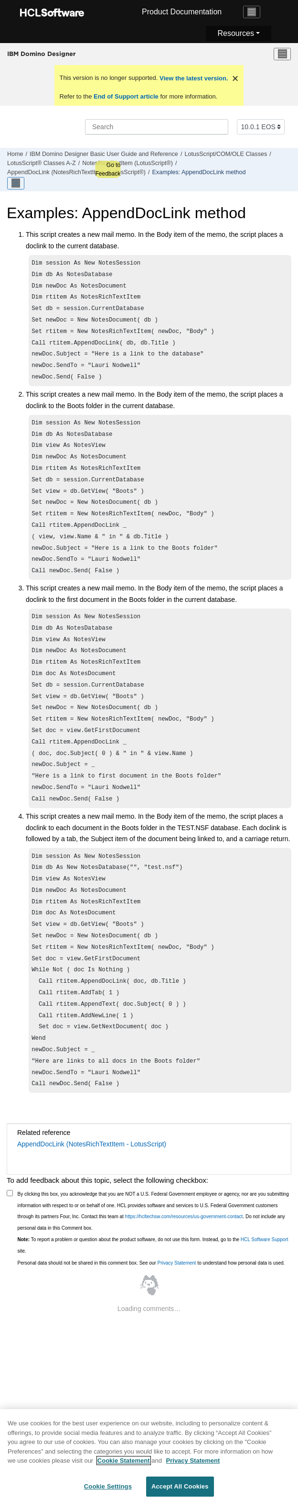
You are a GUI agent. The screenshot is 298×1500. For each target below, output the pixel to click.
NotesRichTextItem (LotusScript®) (127, 163)
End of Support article (126, 96)
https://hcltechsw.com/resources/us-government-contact (184, 1276)
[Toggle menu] (282, 54)
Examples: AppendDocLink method (198, 172)
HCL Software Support (264, 1299)
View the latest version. (193, 78)
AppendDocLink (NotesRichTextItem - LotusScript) (91, 1204)
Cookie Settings (108, 1490)
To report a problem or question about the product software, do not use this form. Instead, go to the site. (153, 1305)
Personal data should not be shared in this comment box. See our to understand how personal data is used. (151, 1323)
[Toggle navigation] (251, 12)
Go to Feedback (107, 169)
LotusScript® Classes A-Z (41, 163)
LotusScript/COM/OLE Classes (225, 154)
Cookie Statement (123, 1464)
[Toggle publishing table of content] (15, 183)
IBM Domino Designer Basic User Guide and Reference (104, 154)
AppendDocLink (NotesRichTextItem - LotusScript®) (76, 172)
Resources (235, 33)
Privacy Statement (176, 1323)
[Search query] (156, 126)
